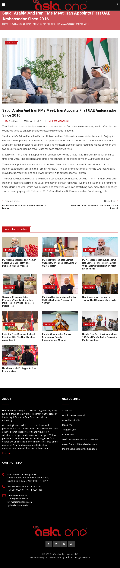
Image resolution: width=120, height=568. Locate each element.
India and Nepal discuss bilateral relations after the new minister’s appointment (18, 337)
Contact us (68, 434)
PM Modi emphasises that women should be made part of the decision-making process (19, 263)
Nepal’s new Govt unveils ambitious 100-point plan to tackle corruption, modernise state (100, 337)
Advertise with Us (71, 420)
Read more (7, 453)
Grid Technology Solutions (77, 557)
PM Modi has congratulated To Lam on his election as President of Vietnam (59, 300)
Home (5, 23)
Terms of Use (69, 429)
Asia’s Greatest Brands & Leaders (79, 444)
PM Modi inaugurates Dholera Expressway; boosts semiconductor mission (56, 337)
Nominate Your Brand (73, 415)
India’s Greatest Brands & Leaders (79, 448)
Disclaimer (67, 424)
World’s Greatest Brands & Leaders (80, 439)
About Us (67, 410)
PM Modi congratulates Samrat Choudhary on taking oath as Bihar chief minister (59, 263)
